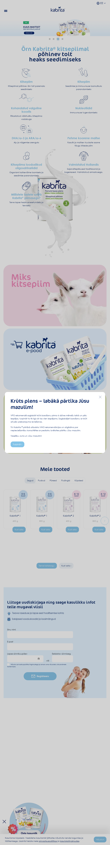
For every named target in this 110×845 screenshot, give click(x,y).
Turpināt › (17, 444)
